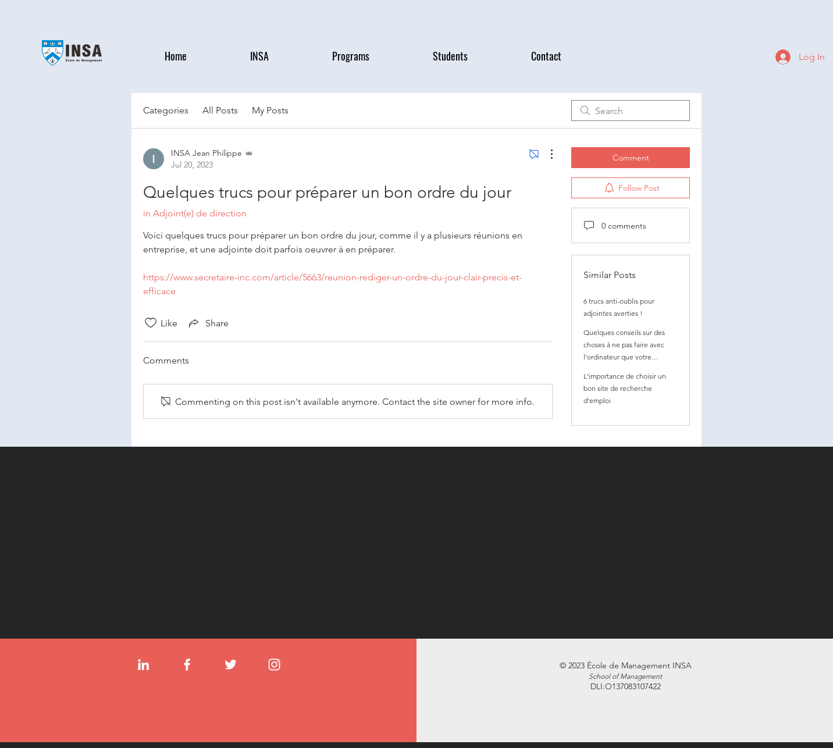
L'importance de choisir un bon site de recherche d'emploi (624, 388)
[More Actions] (546, 154)
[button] (282, 56)
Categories (165, 110)
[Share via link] (208, 323)
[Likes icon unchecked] (150, 323)
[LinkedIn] (143, 664)
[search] (630, 110)
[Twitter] (230, 664)
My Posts (270, 110)
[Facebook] (187, 664)
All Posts (220, 110)
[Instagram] (274, 664)
